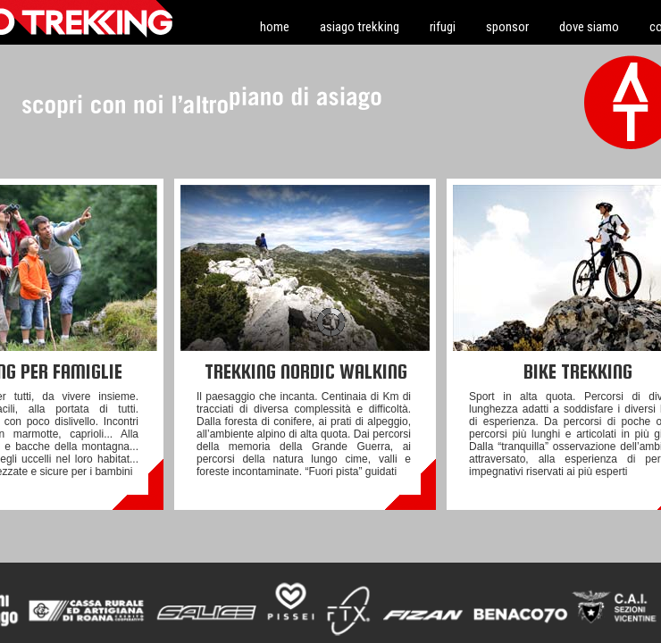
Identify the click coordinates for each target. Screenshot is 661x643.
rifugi (443, 27)
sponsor (507, 27)
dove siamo (589, 27)
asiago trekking (359, 27)
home (274, 27)
